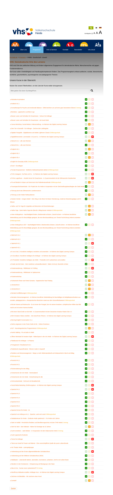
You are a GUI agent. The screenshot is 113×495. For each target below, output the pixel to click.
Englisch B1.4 (15, 185)
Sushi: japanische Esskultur (19, 463)
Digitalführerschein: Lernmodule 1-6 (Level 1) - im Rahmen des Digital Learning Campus (37, 164)
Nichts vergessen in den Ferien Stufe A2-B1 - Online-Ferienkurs (29, 352)
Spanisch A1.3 (15, 421)
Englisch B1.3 (15, 181)
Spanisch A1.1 (15, 417)
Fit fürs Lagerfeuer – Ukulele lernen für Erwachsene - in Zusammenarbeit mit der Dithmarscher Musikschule (43, 206)
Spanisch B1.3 (15, 434)
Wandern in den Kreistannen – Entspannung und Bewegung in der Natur (32, 492)
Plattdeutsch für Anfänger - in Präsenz (22, 368)
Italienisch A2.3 (15, 267)
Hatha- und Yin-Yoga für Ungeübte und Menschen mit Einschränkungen (32, 234)
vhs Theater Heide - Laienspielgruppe (22, 475)
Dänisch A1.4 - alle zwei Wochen (20, 169)
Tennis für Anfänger (16, 467)
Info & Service (51, 78)
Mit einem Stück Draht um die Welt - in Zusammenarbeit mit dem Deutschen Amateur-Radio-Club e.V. (41, 339)
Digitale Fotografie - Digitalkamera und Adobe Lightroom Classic (35, 160)
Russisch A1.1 (15, 388)
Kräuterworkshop (15, 304)
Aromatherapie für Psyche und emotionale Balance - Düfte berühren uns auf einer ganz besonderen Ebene (45, 135)
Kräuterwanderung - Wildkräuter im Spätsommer (25, 300)
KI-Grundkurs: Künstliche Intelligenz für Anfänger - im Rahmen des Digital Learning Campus (38, 284)
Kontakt (65, 78)
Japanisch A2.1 (15, 275)
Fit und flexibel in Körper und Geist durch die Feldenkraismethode (35, 210)
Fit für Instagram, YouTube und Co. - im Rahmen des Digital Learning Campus (34, 202)
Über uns (23, 78)
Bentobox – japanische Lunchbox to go (22, 140)
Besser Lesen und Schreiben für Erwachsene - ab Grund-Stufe (29, 148)
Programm (36, 78)
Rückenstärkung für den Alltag (19, 396)
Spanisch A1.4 (15, 425)
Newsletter (78, 78)
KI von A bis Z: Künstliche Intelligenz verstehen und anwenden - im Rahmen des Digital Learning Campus (42, 279)
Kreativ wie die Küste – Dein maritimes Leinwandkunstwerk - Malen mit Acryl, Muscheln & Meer (39, 292)
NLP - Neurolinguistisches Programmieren (28, 356)
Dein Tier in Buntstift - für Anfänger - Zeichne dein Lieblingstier (29, 156)
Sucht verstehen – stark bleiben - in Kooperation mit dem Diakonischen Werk (36, 459)
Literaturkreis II (15, 317)
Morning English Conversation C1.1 (21, 348)
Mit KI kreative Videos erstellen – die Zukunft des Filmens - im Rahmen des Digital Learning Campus (40, 344)
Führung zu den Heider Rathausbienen (22, 223)
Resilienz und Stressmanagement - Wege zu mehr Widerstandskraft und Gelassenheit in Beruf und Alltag (42, 382)
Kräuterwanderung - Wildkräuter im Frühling (23, 296)
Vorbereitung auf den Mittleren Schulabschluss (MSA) (26, 483)
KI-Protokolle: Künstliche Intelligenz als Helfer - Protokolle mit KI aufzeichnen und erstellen (37, 288)
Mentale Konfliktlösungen (23, 321)
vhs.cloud (91, 78)
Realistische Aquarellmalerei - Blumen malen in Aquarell (27, 377)
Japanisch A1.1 (15, 271)
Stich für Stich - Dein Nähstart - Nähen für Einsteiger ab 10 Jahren (30, 454)
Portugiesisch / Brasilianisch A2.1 (20, 373)
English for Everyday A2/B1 (24, 189)
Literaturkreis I (15, 313)
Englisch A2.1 (14, 177)
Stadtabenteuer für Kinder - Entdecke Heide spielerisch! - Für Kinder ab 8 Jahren (35, 446)
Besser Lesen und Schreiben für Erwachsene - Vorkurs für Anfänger (31, 144)
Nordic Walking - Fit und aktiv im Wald (22, 360)
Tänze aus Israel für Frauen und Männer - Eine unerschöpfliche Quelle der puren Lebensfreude (39, 471)
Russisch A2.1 (15, 392)
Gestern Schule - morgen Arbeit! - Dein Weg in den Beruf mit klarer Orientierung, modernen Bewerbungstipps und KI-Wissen (45, 228)
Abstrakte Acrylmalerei (17, 127)
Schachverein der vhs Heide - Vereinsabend (24, 401)
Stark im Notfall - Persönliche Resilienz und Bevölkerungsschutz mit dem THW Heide (39, 450)
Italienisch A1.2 (15, 263)
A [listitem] (92, 33)
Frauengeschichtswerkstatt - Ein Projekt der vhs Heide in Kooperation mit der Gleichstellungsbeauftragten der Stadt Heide (47, 214)
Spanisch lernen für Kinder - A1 (20, 438)
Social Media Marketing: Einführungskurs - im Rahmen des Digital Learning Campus (36, 413)
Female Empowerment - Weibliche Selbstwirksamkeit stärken (34, 198)
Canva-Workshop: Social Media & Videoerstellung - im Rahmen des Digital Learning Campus (38, 152)
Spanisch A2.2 (15, 430)
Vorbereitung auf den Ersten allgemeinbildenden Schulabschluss (30, 479)
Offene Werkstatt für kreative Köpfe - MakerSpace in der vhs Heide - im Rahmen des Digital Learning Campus (43, 364)
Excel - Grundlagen (16, 193)
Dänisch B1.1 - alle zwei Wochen (20, 173)
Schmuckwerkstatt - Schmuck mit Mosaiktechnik (25, 409)
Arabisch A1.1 (15, 131)
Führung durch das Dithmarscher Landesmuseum (25, 218)
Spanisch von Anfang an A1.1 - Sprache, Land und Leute (33, 442)
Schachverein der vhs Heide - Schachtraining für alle (26, 405)
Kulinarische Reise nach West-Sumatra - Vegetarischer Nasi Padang (31, 308)
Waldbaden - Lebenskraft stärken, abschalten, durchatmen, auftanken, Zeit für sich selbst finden (39, 488)
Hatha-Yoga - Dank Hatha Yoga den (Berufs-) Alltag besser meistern (36, 238)
